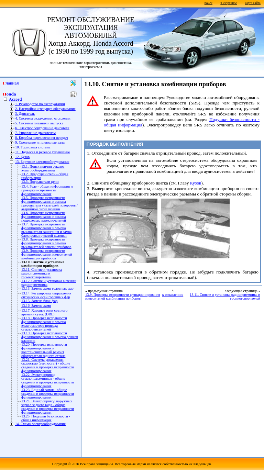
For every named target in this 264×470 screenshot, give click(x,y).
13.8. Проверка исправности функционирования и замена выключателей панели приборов (46, 243)
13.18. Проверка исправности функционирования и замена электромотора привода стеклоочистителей (44, 323)
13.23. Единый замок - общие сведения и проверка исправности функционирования (47, 393)
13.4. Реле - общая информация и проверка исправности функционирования (47, 190)
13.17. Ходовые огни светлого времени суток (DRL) (44, 312)
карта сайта (253, 3)
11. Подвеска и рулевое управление (42, 152)
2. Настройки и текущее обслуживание (45, 109)
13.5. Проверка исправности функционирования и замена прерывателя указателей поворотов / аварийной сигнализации (49, 203)
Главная (11, 83)
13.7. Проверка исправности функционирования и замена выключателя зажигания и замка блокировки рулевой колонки (46, 229)
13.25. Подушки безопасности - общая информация (45, 418)
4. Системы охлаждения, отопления (42, 118)
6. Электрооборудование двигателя (42, 128)
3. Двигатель (25, 113)
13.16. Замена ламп (36, 305)
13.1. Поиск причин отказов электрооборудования (43, 168)
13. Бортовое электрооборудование (42, 162)
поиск (208, 3)
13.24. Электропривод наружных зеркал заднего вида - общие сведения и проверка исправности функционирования (47, 406)
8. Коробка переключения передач (41, 137)
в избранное (228, 3)
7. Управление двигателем (35, 133)
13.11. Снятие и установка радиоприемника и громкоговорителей (41, 273)
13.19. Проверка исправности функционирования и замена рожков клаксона (49, 337)
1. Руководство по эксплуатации (40, 104)
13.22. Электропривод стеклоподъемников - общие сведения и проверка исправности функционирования (47, 380)
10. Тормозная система (32, 147)
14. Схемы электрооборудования (40, 424)
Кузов (195, 183)
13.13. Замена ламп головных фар (47, 288)
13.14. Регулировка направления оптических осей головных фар (46, 295)
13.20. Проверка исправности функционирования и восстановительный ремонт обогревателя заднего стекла (44, 350)
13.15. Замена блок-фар (39, 301)
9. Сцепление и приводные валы (40, 142)
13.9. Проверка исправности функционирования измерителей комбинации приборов (46, 254)
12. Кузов (22, 157)
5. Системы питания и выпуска (39, 123)
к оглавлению (172, 294)
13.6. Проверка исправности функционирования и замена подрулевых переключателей (43, 216)
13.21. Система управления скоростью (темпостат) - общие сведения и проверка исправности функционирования (47, 365)
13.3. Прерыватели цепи (39, 181)
